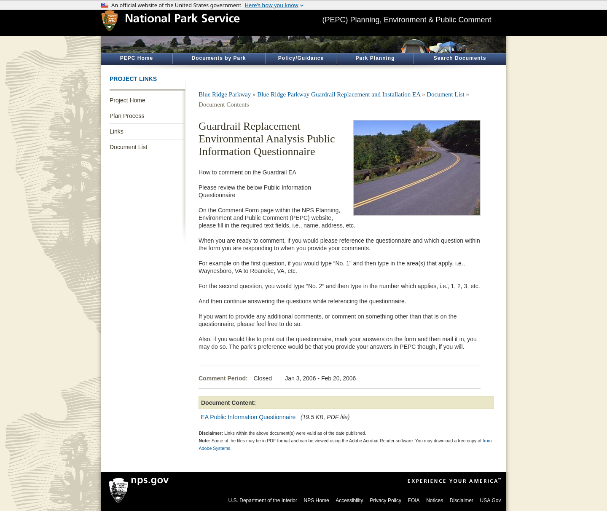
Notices (434, 500)
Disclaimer (461, 500)
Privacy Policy (385, 500)
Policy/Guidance (301, 58)
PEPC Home (136, 58)
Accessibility (349, 500)
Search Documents (460, 58)
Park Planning (375, 58)
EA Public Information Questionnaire (248, 417)
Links (117, 131)
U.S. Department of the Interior (262, 500)
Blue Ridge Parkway (225, 94)
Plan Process (127, 115)
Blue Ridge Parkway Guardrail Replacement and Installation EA (338, 94)
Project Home (127, 100)
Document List (128, 147)
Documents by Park (218, 58)
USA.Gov (490, 500)
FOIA (414, 500)
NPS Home (316, 500)
